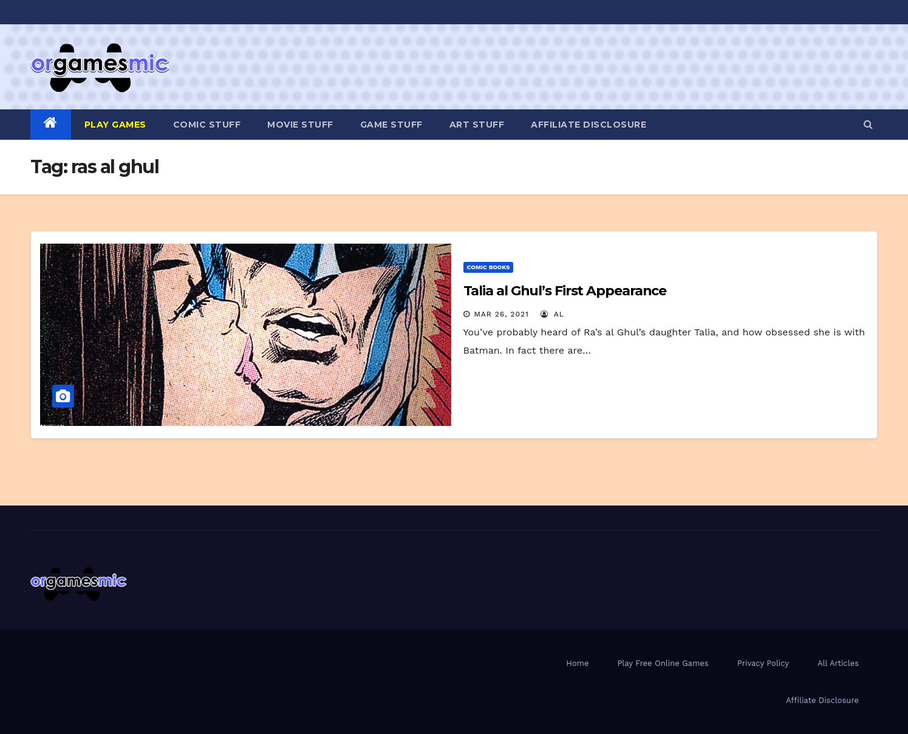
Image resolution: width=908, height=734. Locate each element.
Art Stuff (477, 124)
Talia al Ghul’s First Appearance (565, 291)
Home (577, 663)
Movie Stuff (300, 124)
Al (552, 314)
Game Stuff (391, 124)
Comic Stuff (207, 124)
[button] (868, 124)
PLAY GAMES (115, 124)
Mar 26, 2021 (501, 314)
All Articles (838, 663)
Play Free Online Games (662, 663)
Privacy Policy (763, 663)
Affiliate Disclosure (588, 124)
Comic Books (488, 267)
